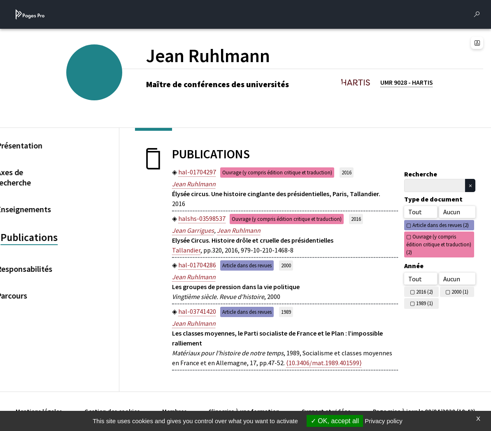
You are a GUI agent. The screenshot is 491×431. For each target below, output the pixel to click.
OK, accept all (335, 420)
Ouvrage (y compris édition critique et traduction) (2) (438, 244)
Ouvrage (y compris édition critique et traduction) (277, 172)
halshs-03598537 (202, 218)
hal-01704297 (197, 172)
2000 (286, 265)
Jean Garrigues (193, 230)
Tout (415, 212)
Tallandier (186, 250)
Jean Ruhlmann (194, 184)
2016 (346, 172)
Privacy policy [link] (384, 420)
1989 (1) (424, 303)
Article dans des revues (247, 265)
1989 (286, 311)
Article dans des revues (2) (440, 225)
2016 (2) (424, 291)
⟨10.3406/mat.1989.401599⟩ (324, 363)
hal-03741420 (197, 311)
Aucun (451, 212)
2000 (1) (459, 291)
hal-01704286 (197, 265)
